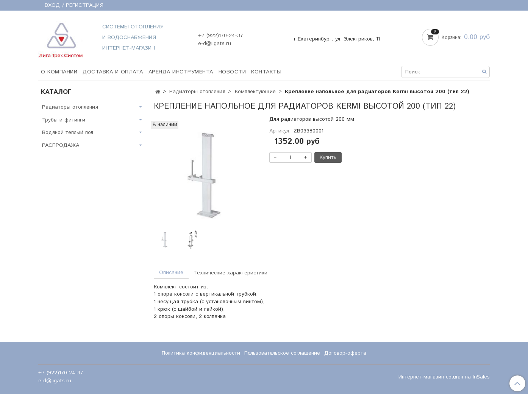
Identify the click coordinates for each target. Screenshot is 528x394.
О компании (59, 72)
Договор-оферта (345, 353)
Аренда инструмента (180, 72)
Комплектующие (255, 91)
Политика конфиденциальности (201, 353)
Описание (171, 272)
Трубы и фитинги (63, 120)
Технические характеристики (230, 273)
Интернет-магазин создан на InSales (444, 377)
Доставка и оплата (113, 72)
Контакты (266, 72)
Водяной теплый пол (67, 132)
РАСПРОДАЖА (60, 145)
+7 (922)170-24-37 (220, 35)
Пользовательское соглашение (282, 353)
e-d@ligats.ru (214, 43)
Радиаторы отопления (197, 91)
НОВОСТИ (232, 72)
